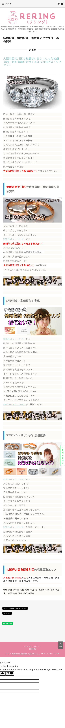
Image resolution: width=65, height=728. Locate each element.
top (60, 645)
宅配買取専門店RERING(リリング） (26, 653)
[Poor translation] (9, 673)
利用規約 (32, 649)
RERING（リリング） (14, 239)
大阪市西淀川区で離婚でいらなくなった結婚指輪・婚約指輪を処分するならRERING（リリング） (32, 62)
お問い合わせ (63, 455)
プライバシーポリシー (32, 646)
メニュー (7, 4)
